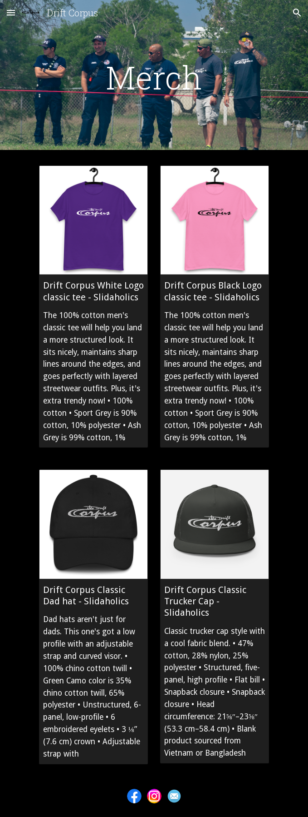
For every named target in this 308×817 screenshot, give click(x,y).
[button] (11, 12)
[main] (154, 77)
